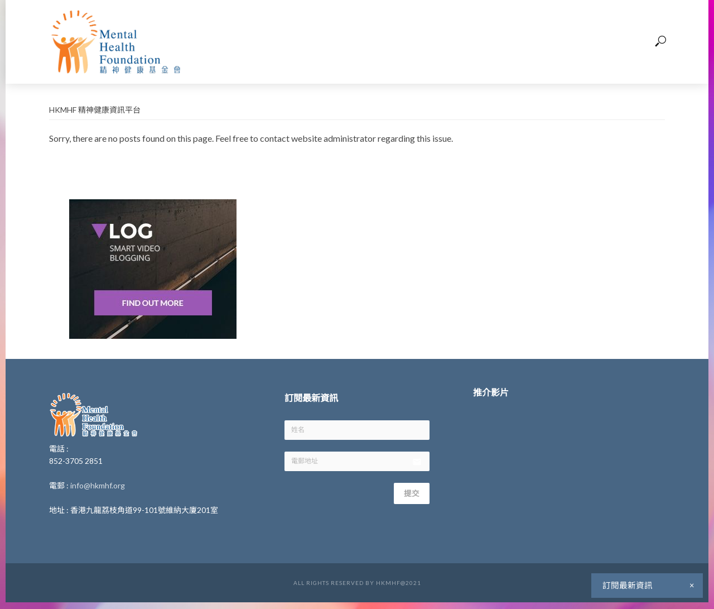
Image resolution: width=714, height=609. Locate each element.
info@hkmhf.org (97, 485)
